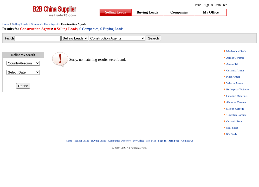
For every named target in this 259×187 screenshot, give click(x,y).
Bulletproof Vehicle (237, 89)
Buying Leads (147, 12)
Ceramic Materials (237, 95)
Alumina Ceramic (236, 102)
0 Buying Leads (112, 29)
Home (197, 5)
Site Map (151, 140)
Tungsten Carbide (236, 114)
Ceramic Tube (234, 121)
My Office (210, 12)
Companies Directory (119, 140)
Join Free (221, 5)
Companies (179, 12)
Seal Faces (232, 127)
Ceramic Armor (235, 70)
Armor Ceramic (235, 57)
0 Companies (89, 29)
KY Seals (231, 134)
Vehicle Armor (234, 83)
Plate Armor (233, 76)
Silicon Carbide (235, 108)
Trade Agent (51, 23)
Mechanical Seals (236, 51)
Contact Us (187, 140)
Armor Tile (232, 63)
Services (36, 23)
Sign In (208, 5)
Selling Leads (115, 12)
